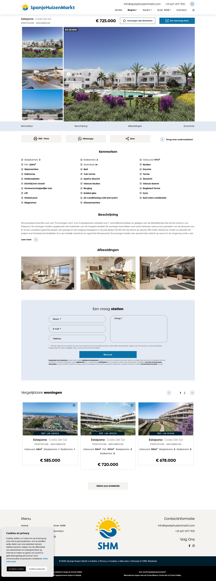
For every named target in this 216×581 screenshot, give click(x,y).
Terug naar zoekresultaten (176, 139)
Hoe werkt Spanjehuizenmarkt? (152, 572)
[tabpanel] (50, 433)
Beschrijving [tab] (81, 126)
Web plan (124, 561)
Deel (130, 138)
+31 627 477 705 (175, 4)
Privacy (103, 561)
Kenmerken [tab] (27, 126)
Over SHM (60, 525)
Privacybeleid (142, 346)
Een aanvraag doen (177, 20)
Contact (182, 10)
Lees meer (26, 239)
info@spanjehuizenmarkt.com (142, 4)
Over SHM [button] (163, 10)
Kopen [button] (132, 10)
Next (190, 74)
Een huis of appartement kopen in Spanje (63, 575)
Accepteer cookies (16, 569)
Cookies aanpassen (37, 569)
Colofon (93, 561)
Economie (189, 126)
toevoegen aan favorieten (137, 20)
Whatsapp (85, 138)
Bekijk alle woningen (108, 486)
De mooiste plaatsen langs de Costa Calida (63, 572)
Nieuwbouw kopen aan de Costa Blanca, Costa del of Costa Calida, (152, 575)
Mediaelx (152, 561)
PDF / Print (41, 138)
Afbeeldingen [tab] (135, 126)
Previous (68, 74)
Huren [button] (146, 10)
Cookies (113, 561)
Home (118, 10)
